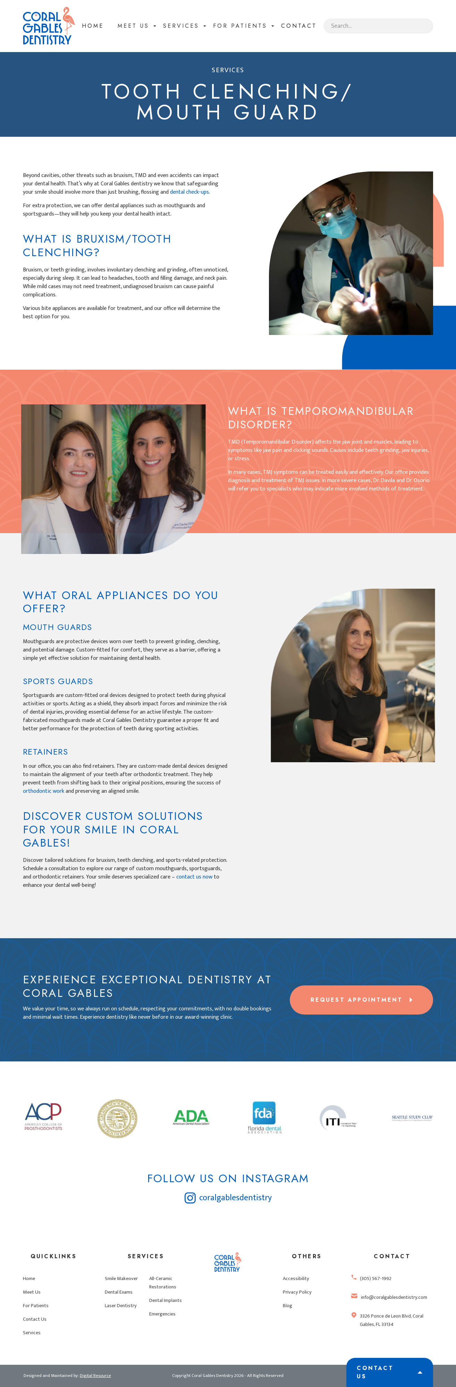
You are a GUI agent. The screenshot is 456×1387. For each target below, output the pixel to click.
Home (93, 26)
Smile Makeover (121, 1279)
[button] (133, 26)
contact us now (194, 877)
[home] (49, 26)
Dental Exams (119, 1292)
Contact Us (35, 1319)
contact (299, 26)
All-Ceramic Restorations (162, 1283)
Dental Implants (165, 1300)
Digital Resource (95, 1375)
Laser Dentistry (121, 1306)
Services (181, 26)
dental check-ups (189, 192)
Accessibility (296, 1279)
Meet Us (32, 1292)
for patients (240, 26)
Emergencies (162, 1314)
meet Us (133, 26)
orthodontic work (43, 791)
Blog (287, 1306)
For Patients (36, 1306)
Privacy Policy (297, 1292)
